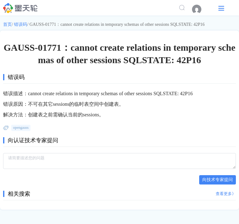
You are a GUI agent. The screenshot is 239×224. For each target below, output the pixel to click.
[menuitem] (199, 9)
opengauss (21, 127)
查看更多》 (226, 193)
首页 (7, 24)
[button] (221, 8)
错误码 (20, 24)
